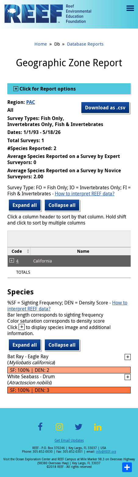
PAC (30, 102)
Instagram (59, 430)
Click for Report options (47, 88)
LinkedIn (98, 430)
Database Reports (85, 44)
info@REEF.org (106, 452)
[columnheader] (19, 251)
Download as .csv (105, 107)
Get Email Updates (69, 440)
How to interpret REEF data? (85, 193)
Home (40, 44)
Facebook (40, 430)
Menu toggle (130, 12)
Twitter (78, 430)
